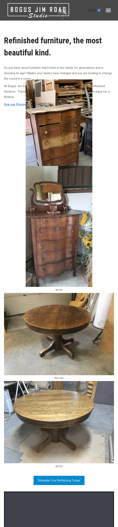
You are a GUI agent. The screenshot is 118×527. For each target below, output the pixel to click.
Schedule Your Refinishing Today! (59, 480)
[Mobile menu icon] (108, 10)
